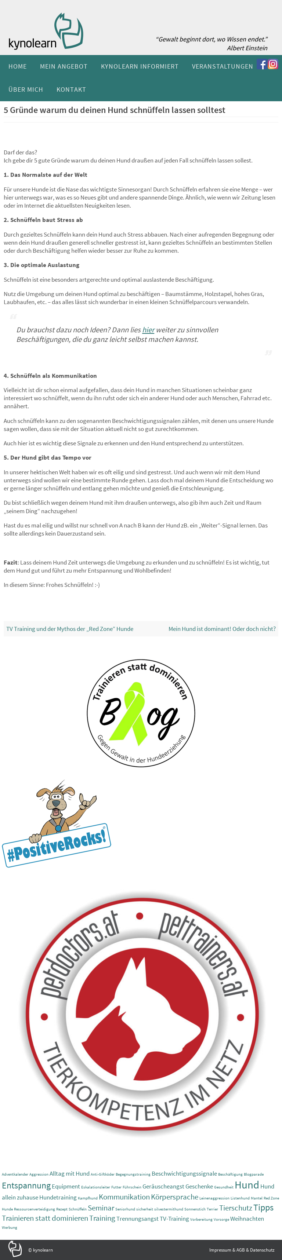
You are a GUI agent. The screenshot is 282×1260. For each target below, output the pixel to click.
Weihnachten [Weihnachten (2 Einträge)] (247, 1219)
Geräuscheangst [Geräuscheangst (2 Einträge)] (163, 1186)
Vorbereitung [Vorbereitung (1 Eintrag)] (201, 1219)
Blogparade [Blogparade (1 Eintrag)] (254, 1174)
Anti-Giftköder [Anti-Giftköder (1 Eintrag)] (103, 1174)
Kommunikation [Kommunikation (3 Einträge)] (124, 1197)
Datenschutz (262, 1250)
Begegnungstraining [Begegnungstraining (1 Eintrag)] (133, 1174)
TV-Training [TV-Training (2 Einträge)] (174, 1219)
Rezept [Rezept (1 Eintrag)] (62, 1209)
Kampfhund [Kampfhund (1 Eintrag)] (88, 1198)
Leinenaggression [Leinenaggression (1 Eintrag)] (214, 1198)
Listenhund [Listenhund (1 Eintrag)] (240, 1198)
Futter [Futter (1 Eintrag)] (116, 1187)
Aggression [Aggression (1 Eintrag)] (38, 1174)
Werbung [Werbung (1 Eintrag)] (9, 1227)
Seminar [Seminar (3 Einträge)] (101, 1208)
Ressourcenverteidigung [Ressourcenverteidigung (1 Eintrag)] (34, 1209)
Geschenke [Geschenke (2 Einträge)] (199, 1186)
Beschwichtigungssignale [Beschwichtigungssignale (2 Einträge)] (184, 1173)
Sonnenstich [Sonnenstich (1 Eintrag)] (195, 1209)
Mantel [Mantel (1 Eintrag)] (257, 1198)
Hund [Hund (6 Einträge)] (247, 1184)
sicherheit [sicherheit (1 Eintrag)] (144, 1209)
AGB (240, 1250)
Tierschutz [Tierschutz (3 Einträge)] (235, 1208)
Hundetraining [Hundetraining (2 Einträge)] (58, 1197)
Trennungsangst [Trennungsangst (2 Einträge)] (137, 1219)
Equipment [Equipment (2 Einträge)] (66, 1186)
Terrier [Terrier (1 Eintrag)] (212, 1209)
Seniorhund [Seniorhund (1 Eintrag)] (125, 1209)
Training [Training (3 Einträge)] (102, 1218)
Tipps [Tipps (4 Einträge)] (263, 1207)
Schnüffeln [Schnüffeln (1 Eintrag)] (78, 1209)
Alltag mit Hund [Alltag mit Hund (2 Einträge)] (70, 1173)
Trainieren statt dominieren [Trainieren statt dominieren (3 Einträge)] (45, 1218)
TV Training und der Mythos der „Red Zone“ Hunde (69, 629)
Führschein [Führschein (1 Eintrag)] (132, 1187)
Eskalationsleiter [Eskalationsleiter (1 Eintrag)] (95, 1187)
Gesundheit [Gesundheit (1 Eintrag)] (224, 1187)
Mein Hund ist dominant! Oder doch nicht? (222, 629)
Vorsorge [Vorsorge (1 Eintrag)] (221, 1219)
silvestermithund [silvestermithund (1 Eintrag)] (168, 1209)
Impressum (220, 1250)
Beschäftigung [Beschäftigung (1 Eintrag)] (230, 1174)
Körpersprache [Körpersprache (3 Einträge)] (174, 1197)
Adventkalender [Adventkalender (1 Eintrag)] (15, 1174)
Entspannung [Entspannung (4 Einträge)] (26, 1185)
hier (148, 330)
